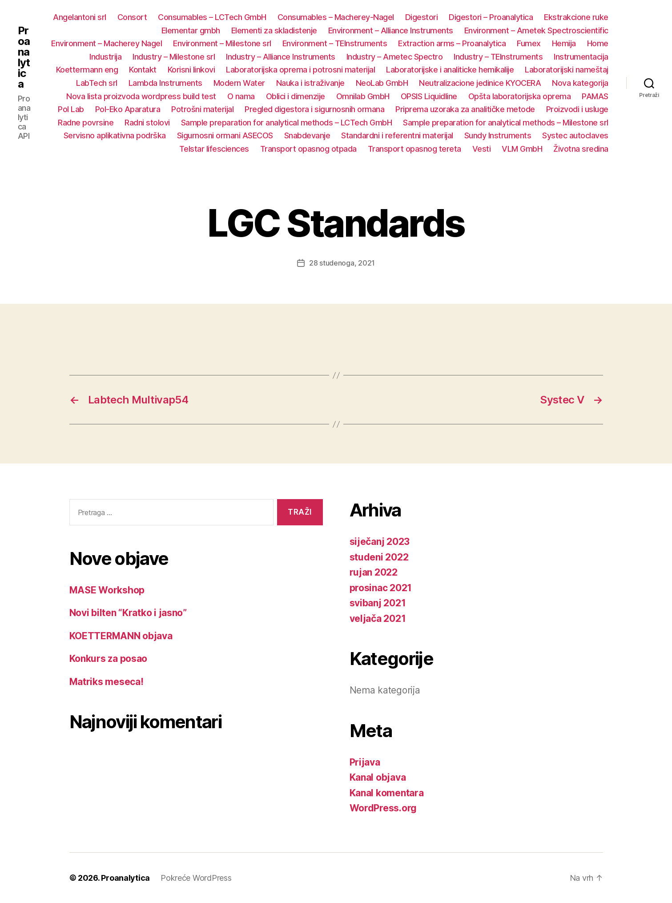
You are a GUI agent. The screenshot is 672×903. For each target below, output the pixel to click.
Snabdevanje (307, 135)
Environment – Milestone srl (222, 43)
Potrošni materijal (202, 109)
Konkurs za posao (108, 658)
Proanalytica (24, 57)
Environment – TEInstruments (334, 43)
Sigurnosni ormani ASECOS (225, 135)
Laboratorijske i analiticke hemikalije (450, 69)
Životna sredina (580, 148)
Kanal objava (378, 777)
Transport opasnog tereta (414, 148)
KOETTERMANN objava (121, 635)
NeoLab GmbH (382, 83)
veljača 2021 (378, 618)
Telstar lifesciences (214, 148)
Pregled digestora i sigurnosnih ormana (314, 109)
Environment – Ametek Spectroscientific (536, 30)
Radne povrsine (85, 122)
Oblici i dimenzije (295, 96)
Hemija (564, 43)
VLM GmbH (522, 148)
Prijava (365, 762)
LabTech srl (96, 83)
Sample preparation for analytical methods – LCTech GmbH (286, 122)
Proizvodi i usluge (577, 109)
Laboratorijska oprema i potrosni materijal (300, 69)
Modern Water (239, 83)
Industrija (105, 56)
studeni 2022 (379, 557)
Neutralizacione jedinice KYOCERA (480, 83)
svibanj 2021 (378, 603)
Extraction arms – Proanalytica (452, 43)
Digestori (421, 17)
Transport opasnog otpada (308, 148)
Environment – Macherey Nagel (106, 43)
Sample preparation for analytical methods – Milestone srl (505, 122)
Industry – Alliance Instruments (280, 56)
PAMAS (595, 96)
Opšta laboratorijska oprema (519, 96)
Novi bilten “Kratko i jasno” (128, 612)
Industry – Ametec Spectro (394, 56)
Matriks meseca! (106, 681)
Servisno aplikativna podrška (115, 135)
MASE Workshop (107, 590)
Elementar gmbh (190, 30)
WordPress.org (383, 808)
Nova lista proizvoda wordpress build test (141, 96)
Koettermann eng (87, 69)
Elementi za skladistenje (274, 30)
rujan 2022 (374, 572)
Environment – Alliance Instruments (390, 30)
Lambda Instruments (165, 83)
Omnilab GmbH (363, 96)
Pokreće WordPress (196, 878)
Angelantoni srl (79, 17)
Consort (132, 17)
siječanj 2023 (380, 541)
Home (597, 43)
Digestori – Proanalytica (491, 17)
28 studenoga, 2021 (342, 262)
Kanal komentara (387, 792)
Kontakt (143, 69)
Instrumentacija (581, 56)
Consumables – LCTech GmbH (212, 17)
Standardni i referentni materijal (397, 135)
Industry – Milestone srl (174, 56)
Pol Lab (71, 109)
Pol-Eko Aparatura (128, 109)
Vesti (481, 148)
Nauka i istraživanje (310, 83)
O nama (241, 96)
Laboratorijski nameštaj (566, 69)
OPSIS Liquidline (429, 96)
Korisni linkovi (191, 69)
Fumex (529, 43)
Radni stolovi (147, 122)
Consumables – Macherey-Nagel (336, 17)
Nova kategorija (580, 83)
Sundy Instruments (497, 135)
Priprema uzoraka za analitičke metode (465, 109)
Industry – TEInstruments (498, 56)
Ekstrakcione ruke (576, 17)
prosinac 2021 (381, 587)
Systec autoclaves (575, 135)
